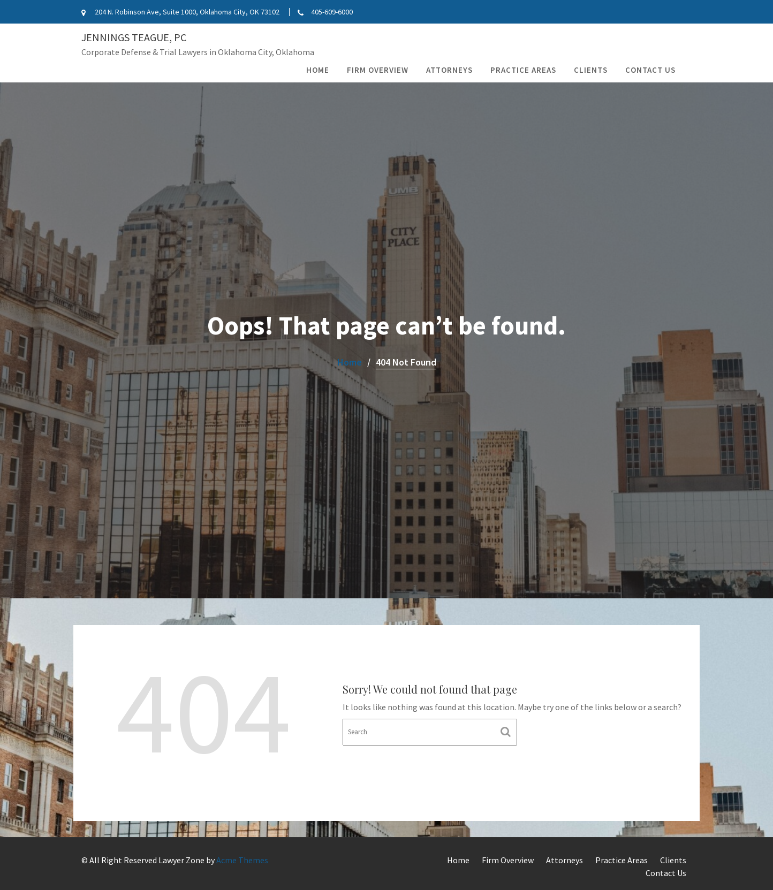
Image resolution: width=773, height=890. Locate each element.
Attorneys (449, 70)
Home (317, 70)
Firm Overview (377, 70)
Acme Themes (242, 860)
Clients (591, 70)
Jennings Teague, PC (133, 37)
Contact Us (650, 70)
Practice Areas (523, 70)
